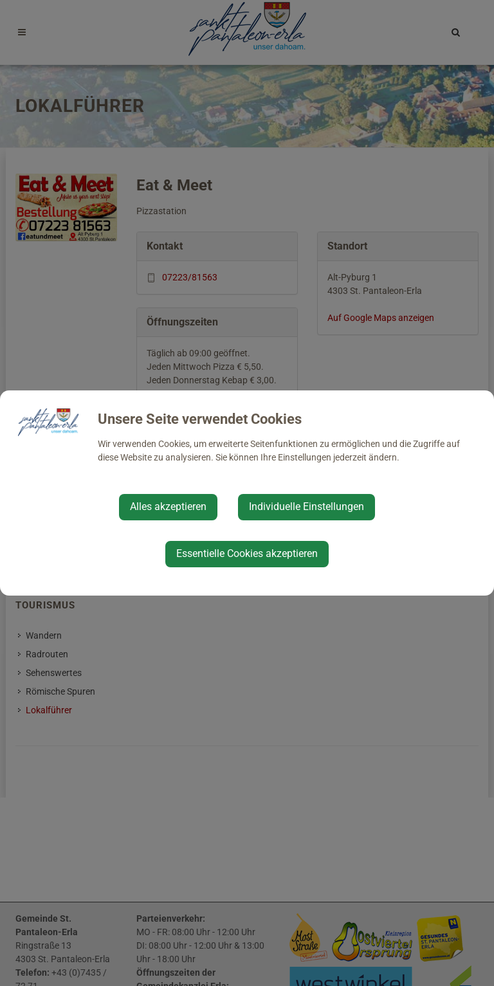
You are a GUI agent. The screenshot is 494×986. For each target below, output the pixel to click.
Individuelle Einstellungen (306, 506)
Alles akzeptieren (168, 506)
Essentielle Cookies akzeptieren (247, 553)
